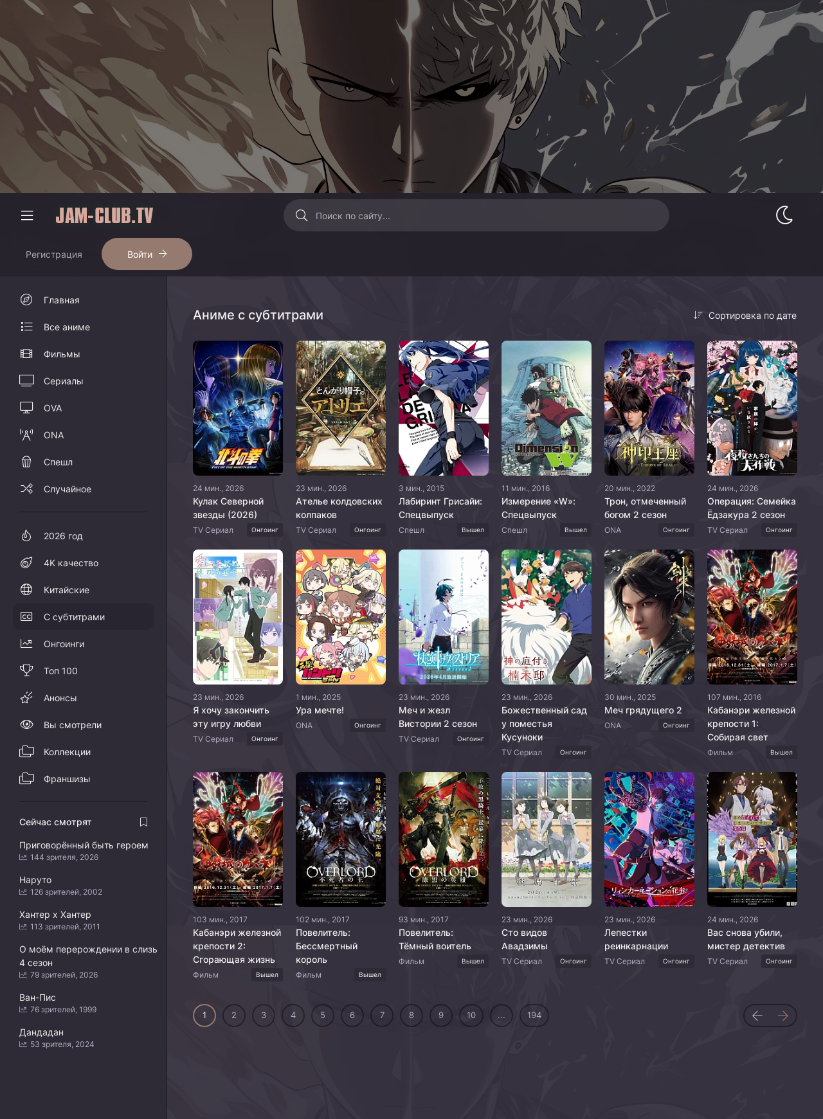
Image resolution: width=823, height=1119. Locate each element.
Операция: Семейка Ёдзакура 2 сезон (751, 508)
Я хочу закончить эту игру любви (231, 716)
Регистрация (54, 254)
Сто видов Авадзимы (525, 939)
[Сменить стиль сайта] (784, 215)
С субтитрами (74, 616)
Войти (139, 254)
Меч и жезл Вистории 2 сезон (438, 716)
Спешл (58, 461)
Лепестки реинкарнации (636, 939)
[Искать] (301, 215)
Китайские (66, 589)
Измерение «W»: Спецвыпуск (538, 508)
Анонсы (60, 697)
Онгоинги (64, 643)
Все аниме (67, 326)
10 (471, 1015)
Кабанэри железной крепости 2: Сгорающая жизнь (237, 946)
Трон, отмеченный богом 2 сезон (645, 508)
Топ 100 (61, 670)
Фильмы (62, 353)
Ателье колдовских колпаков (339, 508)
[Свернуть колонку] (27, 215)
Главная (62, 299)
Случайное (67, 488)
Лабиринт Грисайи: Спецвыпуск (440, 508)
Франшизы (67, 778)
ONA (54, 434)
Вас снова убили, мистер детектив (746, 939)
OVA (53, 407)
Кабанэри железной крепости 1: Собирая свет (751, 723)
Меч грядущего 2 (643, 709)
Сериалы (64, 380)
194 (534, 1015)
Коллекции (67, 751)
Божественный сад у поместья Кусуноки (544, 723)
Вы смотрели (73, 724)
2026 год (63, 535)
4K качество (71, 562)
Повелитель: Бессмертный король (326, 946)
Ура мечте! (320, 709)
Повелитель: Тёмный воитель (435, 939)
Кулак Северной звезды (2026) (228, 508)
